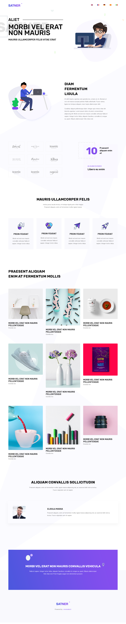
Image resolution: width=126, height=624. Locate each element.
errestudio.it (67, 611)
